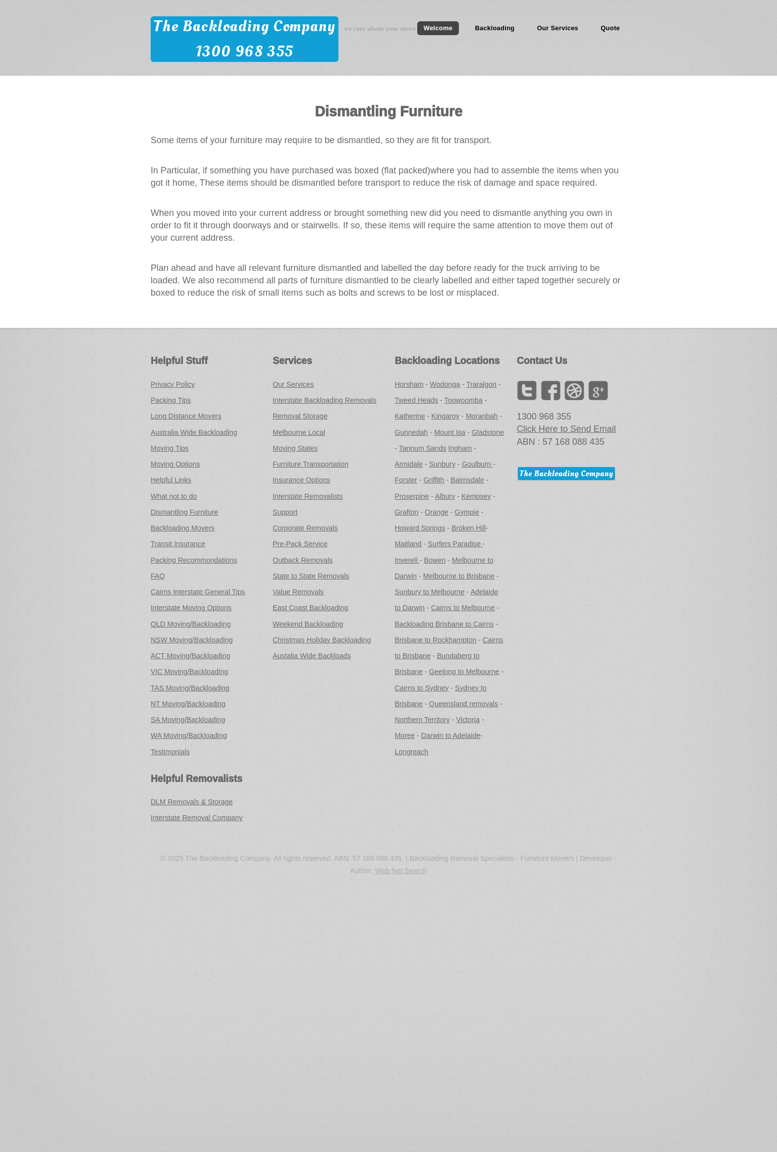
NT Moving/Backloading (188, 704)
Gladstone (488, 432)
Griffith (434, 480)
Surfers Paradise (455, 544)
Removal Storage (300, 416)
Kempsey (476, 496)
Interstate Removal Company (197, 818)
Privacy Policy (173, 384)
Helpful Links (171, 480)
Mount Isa (449, 432)
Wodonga (445, 384)
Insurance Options (301, 480)
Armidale (409, 464)
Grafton (407, 512)
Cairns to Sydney (422, 688)
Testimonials (170, 752)
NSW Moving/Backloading (192, 640)
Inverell (407, 560)
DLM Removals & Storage (192, 802)
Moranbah (482, 416)
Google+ (598, 390)
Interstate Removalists (308, 496)
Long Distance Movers (186, 416)
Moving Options (175, 464)
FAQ (158, 576)
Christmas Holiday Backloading (322, 640)
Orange (436, 512)
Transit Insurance (178, 544)
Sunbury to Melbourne (430, 592)
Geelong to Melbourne (464, 672)
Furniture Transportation (310, 464)
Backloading (494, 28)
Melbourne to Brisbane (459, 576)
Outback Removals (303, 560)
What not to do (174, 496)
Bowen (434, 560)
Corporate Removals (305, 528)
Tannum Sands (422, 448)
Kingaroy (446, 416)
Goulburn (477, 464)
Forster (406, 480)
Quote (610, 28)
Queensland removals (463, 704)
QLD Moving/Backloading (191, 624)
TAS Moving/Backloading (190, 688)
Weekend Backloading (308, 624)
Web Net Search (401, 871)
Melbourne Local (299, 432)
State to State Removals (311, 576)
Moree (405, 735)
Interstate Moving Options (191, 608)
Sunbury (442, 464)
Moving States (295, 448)
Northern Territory (422, 720)
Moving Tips (169, 448)
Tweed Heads (417, 400)
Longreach (412, 752)
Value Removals (298, 592)
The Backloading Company (244, 26)
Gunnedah (411, 432)
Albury (445, 496)
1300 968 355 (244, 51)
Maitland (408, 544)
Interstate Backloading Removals (324, 400)
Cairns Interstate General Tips (198, 592)
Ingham (460, 448)
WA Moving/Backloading (189, 735)
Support (285, 512)
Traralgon (481, 384)
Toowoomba (463, 400)
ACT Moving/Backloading (190, 656)
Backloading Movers (183, 528)
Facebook (550, 390)
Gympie (467, 512)
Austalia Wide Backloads (312, 656)
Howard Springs (420, 528)
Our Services (557, 28)
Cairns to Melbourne (463, 608)
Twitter (527, 390)
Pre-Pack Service (300, 544)
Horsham (409, 384)
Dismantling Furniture (184, 512)
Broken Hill (468, 528)
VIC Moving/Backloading (189, 672)
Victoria (468, 720)
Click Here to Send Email (566, 429)
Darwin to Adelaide (450, 735)
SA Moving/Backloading (188, 720)
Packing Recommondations (194, 560)
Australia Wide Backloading (194, 432)
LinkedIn (574, 390)
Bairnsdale (467, 480)
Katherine (410, 416)
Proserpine (412, 496)
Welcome (438, 28)
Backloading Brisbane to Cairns (444, 624)
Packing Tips (171, 400)
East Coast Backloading (310, 608)
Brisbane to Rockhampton (436, 640)
